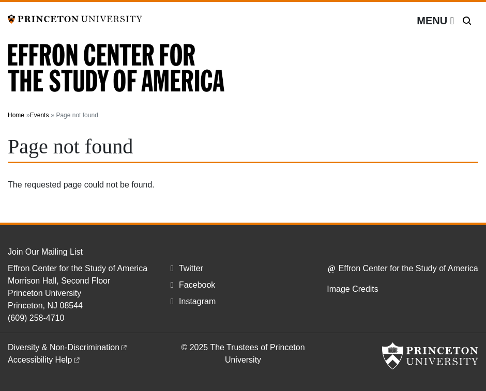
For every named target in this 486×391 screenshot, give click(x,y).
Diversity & (68, 347)
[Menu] (435, 20)
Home (16, 115)
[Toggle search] (467, 20)
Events (39, 115)
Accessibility (44, 359)
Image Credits (352, 289)
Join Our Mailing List (45, 251)
